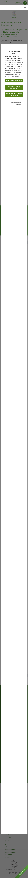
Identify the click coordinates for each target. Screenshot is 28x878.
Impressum (18, 104)
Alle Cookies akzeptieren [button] (14, 80)
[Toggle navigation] (25, 7)
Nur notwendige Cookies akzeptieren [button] (14, 94)
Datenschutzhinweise (16, 102)
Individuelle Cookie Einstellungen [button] (14, 87)
